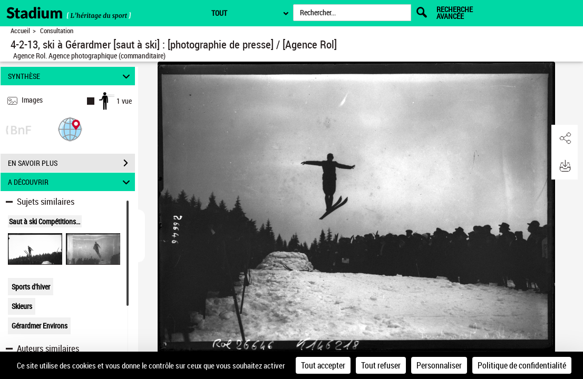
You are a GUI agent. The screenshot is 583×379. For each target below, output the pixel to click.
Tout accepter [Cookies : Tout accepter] (323, 365)
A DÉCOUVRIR (70, 182)
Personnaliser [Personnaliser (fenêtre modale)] (439, 365)
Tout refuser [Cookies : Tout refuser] (381, 365)
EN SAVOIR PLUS (71, 163)
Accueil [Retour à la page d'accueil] (20, 30)
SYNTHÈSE (70, 76)
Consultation (56, 30)
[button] (70, 129)
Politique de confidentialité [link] (522, 365)
